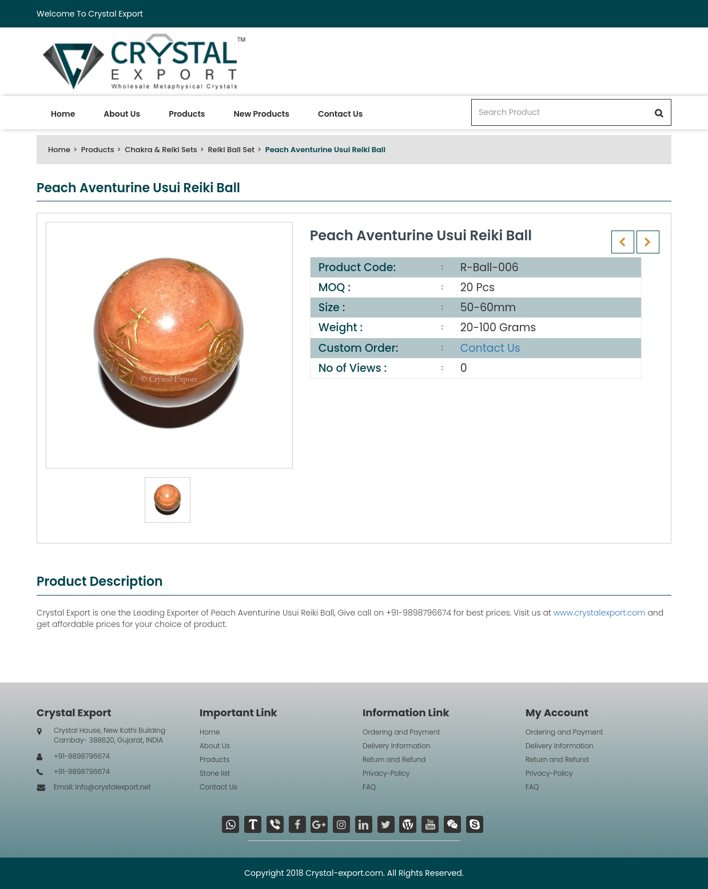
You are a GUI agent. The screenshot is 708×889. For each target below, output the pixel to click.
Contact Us (340, 114)
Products (187, 114)
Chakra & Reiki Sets (161, 149)
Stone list (215, 773)
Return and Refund (394, 759)
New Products (261, 114)
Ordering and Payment (401, 732)
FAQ (369, 787)
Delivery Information (397, 746)
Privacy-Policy (386, 773)
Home (63, 114)
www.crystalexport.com (600, 612)
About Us (122, 114)
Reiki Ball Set (231, 149)
